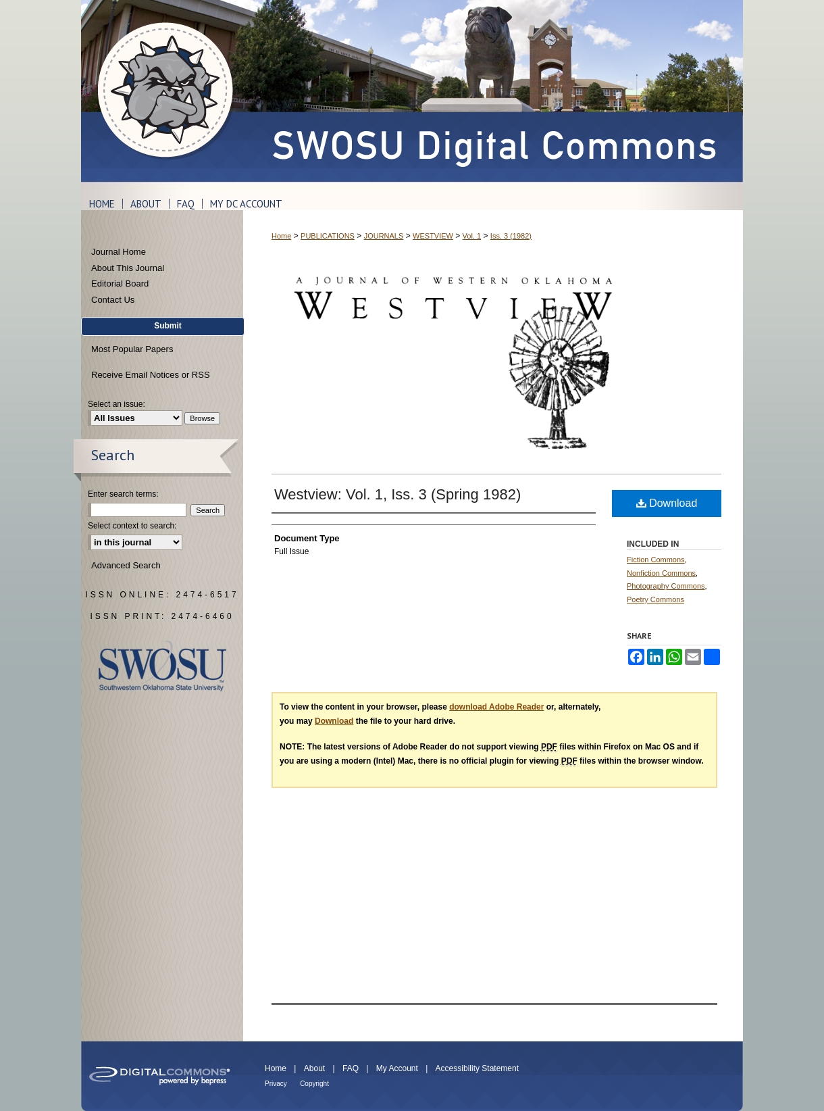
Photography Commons (666, 586)
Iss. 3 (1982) (511, 236)
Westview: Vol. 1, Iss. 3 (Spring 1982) (397, 494)
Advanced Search (126, 565)
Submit (168, 325)
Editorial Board (120, 283)
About (314, 1068)
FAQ (350, 1068)
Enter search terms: (123, 494)
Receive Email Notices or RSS (150, 375)
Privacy (276, 1083)
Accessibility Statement (477, 1068)
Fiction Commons (656, 560)
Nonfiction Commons (661, 573)
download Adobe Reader (496, 707)
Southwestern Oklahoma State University (162, 666)
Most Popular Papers (132, 349)
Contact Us (112, 300)
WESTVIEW (433, 236)
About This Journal (127, 268)
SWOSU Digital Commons (493, 91)
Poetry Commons (655, 599)
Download (667, 503)
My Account (397, 1068)
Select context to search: (132, 525)
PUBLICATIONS (328, 236)
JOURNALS (384, 236)
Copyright (314, 1083)
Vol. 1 (472, 236)
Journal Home (118, 252)
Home (281, 236)
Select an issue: (116, 404)
